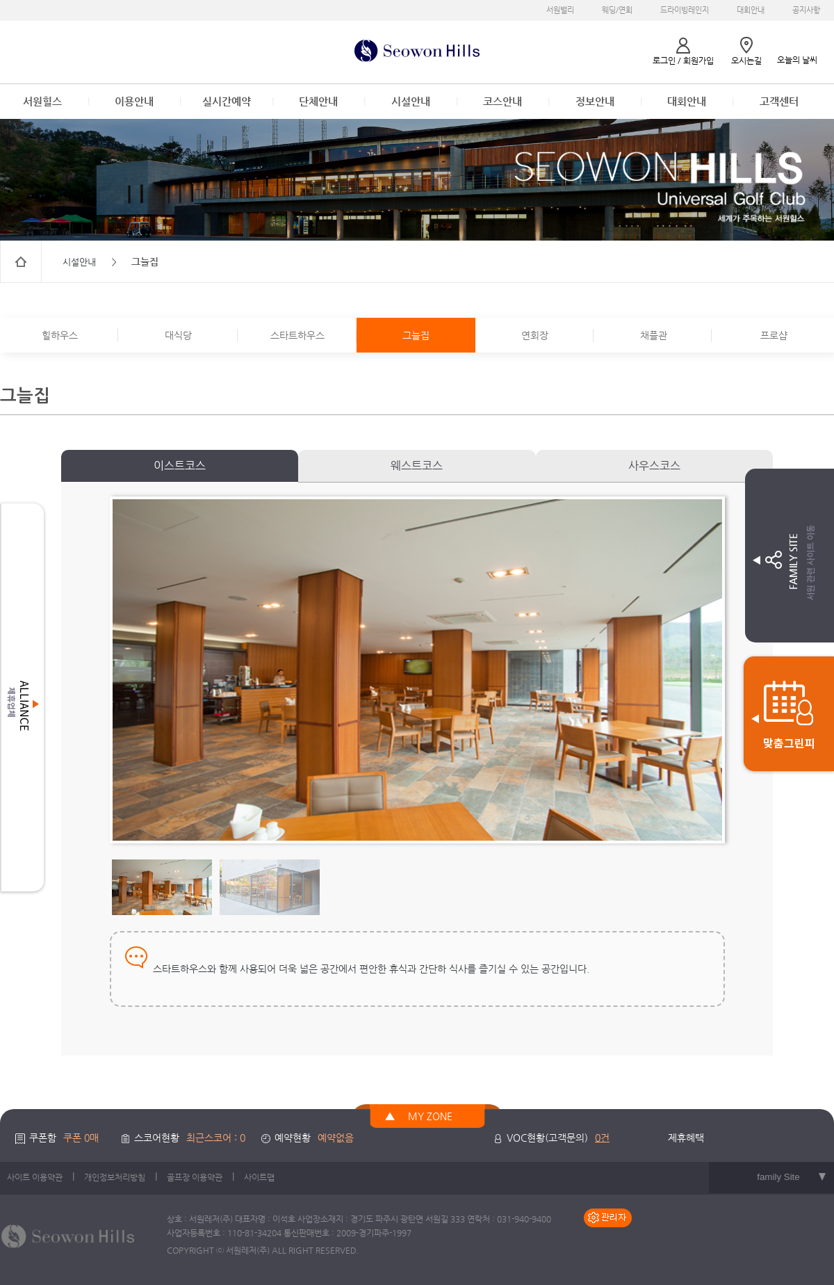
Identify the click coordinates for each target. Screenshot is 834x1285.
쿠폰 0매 (81, 1137)
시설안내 (410, 101)
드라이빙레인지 (684, 10)
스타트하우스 (297, 335)
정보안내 (594, 101)
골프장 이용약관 (194, 1177)
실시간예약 (226, 101)
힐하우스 (60, 335)
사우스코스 (654, 465)
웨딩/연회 (617, 10)
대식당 (178, 335)
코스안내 (502, 101)
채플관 (653, 335)
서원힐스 (42, 101)
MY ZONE (430, 1116)
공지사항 (806, 10)
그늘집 (416, 335)
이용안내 (134, 101)
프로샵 (773, 335)
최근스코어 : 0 (215, 1137)
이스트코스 (180, 465)
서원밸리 (560, 10)
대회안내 (750, 10)
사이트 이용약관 (35, 1177)
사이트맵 (259, 1177)
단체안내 (318, 101)
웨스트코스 (417, 465)
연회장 (534, 335)
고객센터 (779, 101)
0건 (602, 1137)
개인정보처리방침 (114, 1177)
